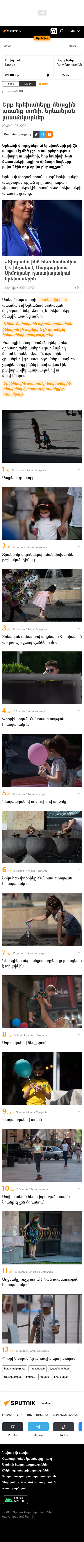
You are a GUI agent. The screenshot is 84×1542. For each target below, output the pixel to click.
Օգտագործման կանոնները (22, 1458)
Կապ (48, 1458)
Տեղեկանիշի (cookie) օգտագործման (29, 1482)
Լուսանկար (61, 1377)
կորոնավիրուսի (52, 299)
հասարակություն (14, 1368)
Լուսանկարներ (59, 1368)
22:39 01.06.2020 (14, 126)
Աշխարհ (42, 1415)
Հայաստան (37, 1368)
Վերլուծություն (65, 1415)
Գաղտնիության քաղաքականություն (29, 1476)
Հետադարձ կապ (14, 1488)
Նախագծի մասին (15, 1452)
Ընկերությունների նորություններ (26, 1470)
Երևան (44, 1377)
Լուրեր (10, 64)
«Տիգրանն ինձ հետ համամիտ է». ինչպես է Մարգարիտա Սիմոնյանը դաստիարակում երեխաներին (41, 270)
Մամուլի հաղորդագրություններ (25, 1464)
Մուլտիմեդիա (12, 1377)
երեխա (30, 1377)
